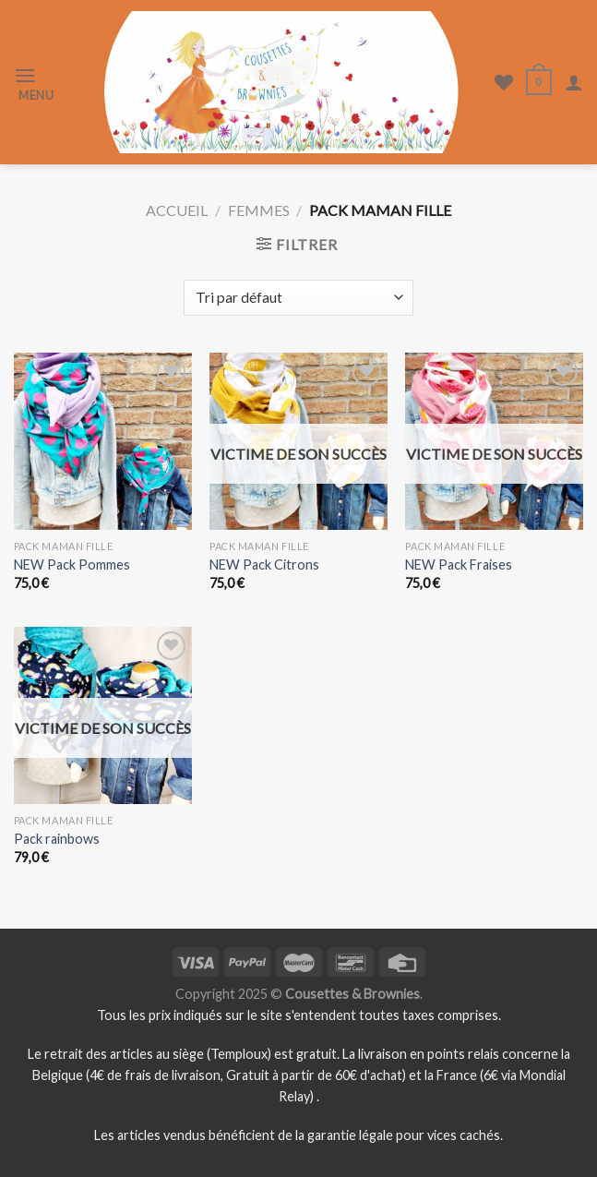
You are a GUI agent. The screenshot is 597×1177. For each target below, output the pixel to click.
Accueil (177, 210)
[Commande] (298, 298)
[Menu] (34, 83)
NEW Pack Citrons (264, 564)
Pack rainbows (57, 839)
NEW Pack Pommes (72, 564)
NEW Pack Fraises (458, 564)
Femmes (259, 210)
